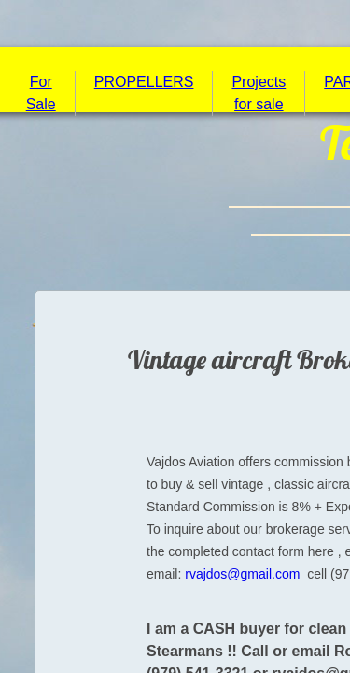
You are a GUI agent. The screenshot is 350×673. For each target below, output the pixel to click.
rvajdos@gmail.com (242, 573)
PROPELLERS (144, 82)
